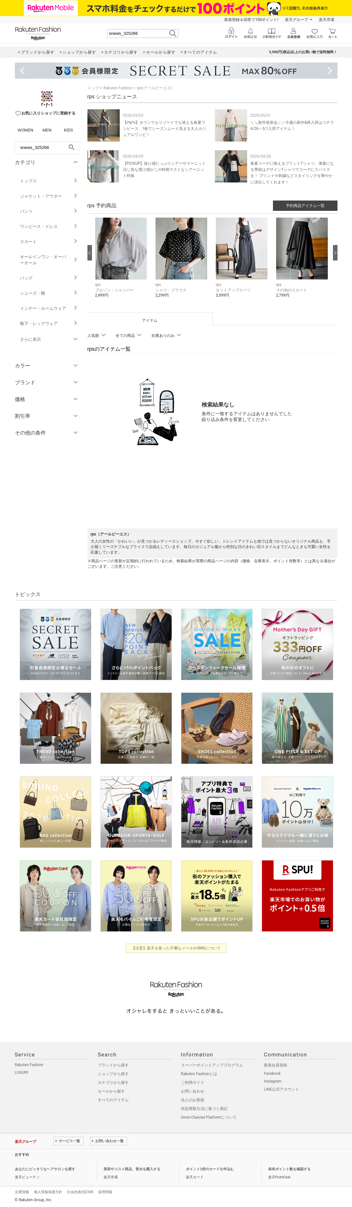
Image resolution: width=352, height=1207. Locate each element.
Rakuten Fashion (118, 88)
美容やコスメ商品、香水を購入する (132, 1169)
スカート (49, 242)
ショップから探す (113, 1074)
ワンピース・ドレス (49, 226)
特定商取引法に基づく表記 (204, 1108)
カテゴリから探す (113, 1082)
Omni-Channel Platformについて (209, 1117)
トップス (49, 181)
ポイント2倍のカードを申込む (210, 1169)
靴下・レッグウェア (49, 323)
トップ (93, 88)
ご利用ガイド (192, 1082)
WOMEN (26, 130)
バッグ (49, 278)
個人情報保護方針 (48, 1192)
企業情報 (22, 1192)
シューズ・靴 (49, 293)
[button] (122, 263)
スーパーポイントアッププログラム (212, 1065)
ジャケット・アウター (49, 196)
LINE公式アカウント (281, 1089)
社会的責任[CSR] (80, 1192)
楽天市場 (326, 19)
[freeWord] (47, 147)
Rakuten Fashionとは (199, 1074)
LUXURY (22, 1072)
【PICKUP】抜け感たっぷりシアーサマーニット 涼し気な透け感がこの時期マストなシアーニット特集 (166, 169)
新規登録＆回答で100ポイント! (251, 19)
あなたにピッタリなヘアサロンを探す (45, 1169)
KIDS (68, 130)
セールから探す (111, 1091)
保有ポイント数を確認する (289, 1169)
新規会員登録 (275, 1065)
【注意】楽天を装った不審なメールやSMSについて (176, 948)
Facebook (272, 1073)
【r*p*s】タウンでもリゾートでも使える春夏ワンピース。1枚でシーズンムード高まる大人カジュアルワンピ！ (164, 128)
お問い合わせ (192, 1091)
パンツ (49, 211)
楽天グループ (296, 19)
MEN (46, 130)
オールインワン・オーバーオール (49, 259)
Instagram (272, 1081)
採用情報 (105, 1192)
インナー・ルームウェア (49, 308)
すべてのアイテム (113, 1100)
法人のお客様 (192, 1100)
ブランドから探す (113, 1065)
